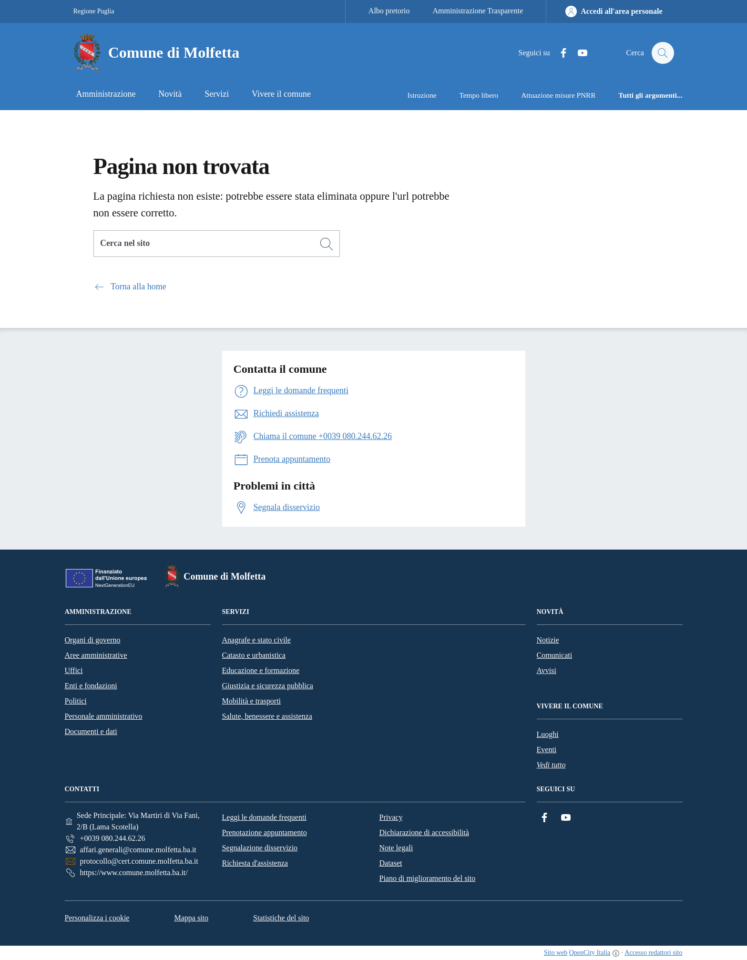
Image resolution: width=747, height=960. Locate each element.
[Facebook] (558, 53)
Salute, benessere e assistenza (267, 716)
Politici (76, 701)
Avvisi (546, 670)
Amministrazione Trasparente (478, 11)
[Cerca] (326, 244)
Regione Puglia (93, 11)
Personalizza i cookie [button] (97, 918)
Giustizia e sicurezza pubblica (267, 686)
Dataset (390, 863)
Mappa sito (191, 918)
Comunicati (555, 655)
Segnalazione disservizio (260, 848)
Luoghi (548, 734)
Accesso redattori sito (653, 952)
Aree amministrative (96, 655)
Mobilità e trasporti (251, 701)
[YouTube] (577, 53)
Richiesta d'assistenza (255, 863)
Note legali (396, 848)
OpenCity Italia (590, 952)
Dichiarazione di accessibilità (424, 832)
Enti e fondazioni (91, 686)
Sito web (555, 952)
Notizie (548, 640)
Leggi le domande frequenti (264, 817)
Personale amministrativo (104, 716)
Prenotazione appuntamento (264, 832)
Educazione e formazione (261, 670)
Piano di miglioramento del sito (427, 878)
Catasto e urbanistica (254, 655)
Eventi (547, 750)
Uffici (74, 670)
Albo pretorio (389, 11)
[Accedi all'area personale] (614, 11)
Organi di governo (93, 640)
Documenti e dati (91, 731)
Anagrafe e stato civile (256, 640)
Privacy (391, 817)
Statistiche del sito (281, 918)
